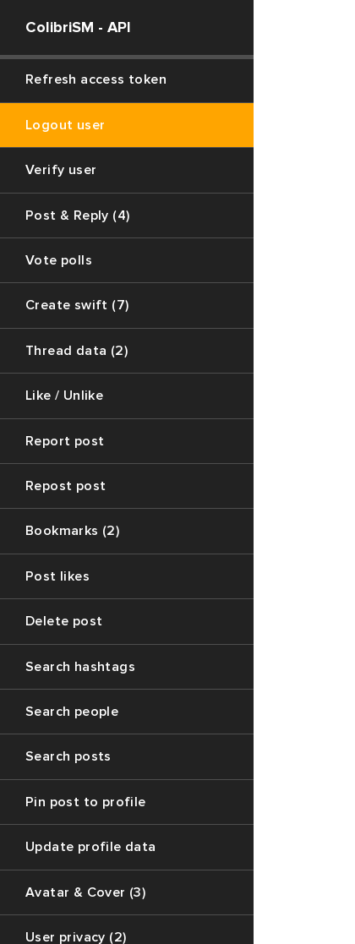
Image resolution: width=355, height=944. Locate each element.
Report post (64, 441)
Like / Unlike (64, 395)
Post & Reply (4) (77, 215)
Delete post (63, 621)
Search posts (68, 756)
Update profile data (90, 846)
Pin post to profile (85, 802)
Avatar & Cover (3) (85, 892)
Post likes (57, 576)
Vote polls (58, 260)
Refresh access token (96, 79)
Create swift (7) (76, 305)
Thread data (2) (76, 350)
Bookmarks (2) (72, 530)
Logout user (65, 125)
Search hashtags (80, 666)
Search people (71, 711)
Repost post (65, 485)
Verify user (60, 169)
